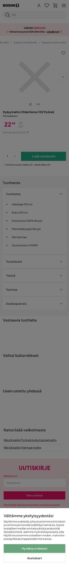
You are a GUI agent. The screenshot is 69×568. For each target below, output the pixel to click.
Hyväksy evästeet (34, 548)
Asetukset (34, 558)
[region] (34, 538)
